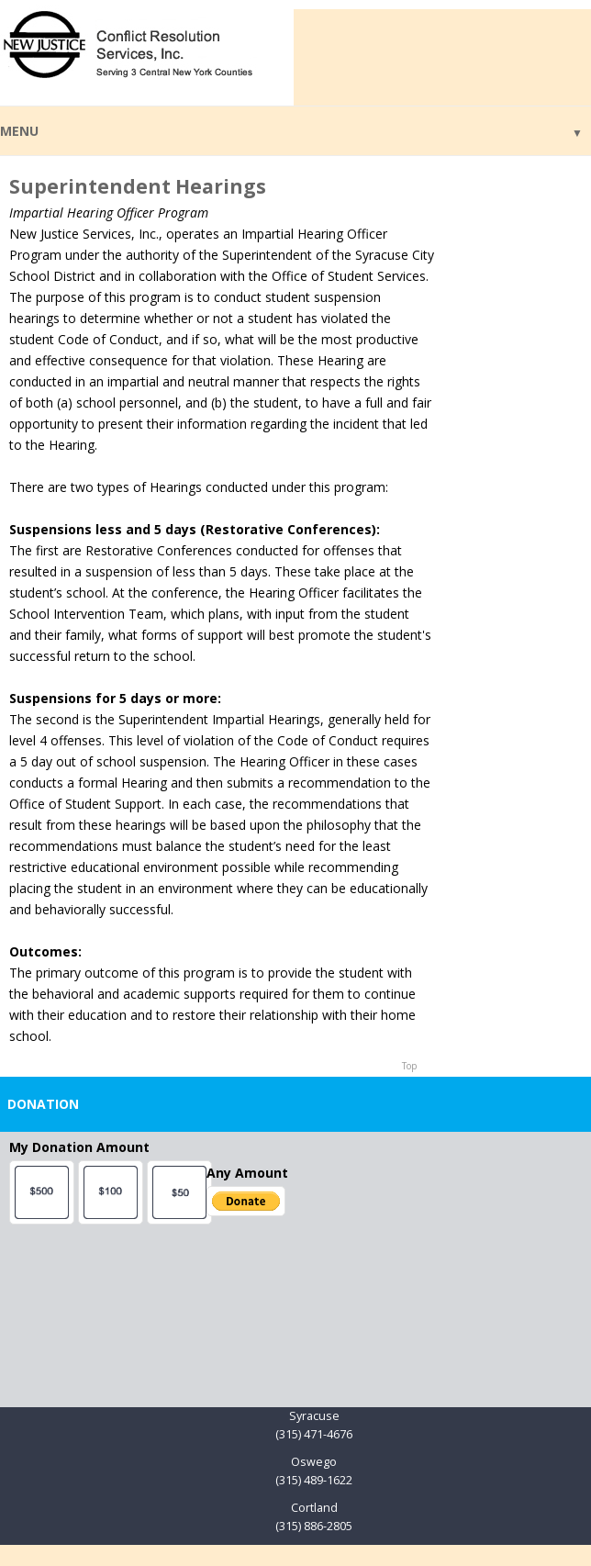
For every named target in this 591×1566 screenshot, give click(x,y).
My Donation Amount (79, 1147)
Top (409, 1065)
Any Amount (247, 1172)
